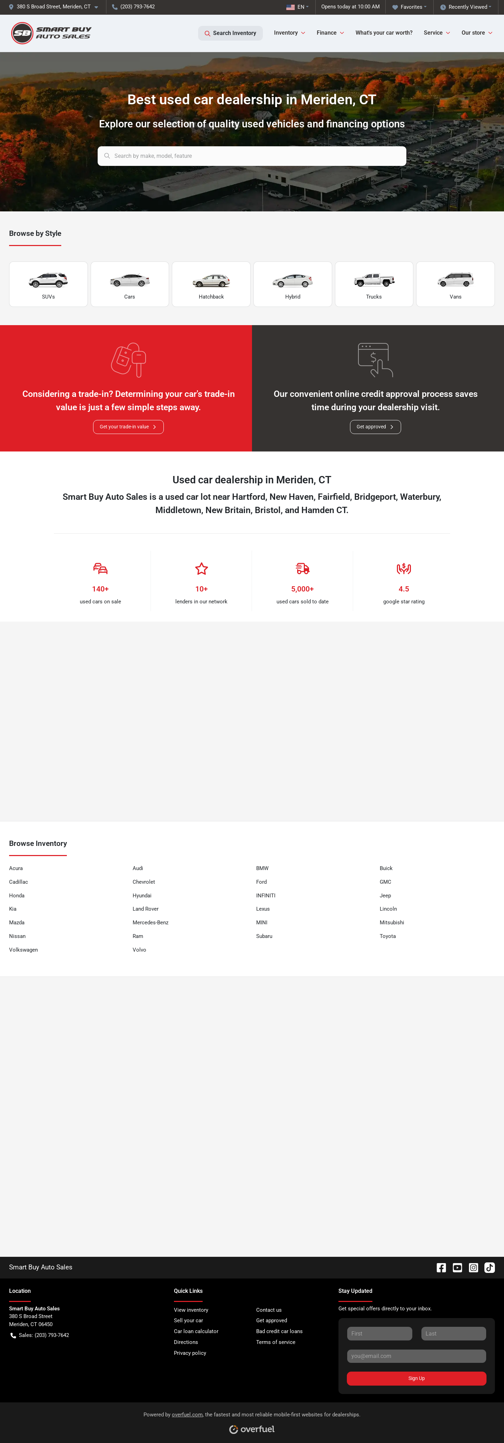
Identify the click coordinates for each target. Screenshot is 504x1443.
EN (295, 7)
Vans (456, 284)
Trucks (374, 284)
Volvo (139, 950)
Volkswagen (23, 950)
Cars (130, 284)
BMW (262, 868)
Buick (386, 868)
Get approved (375, 426)
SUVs (48, 284)
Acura (16, 868)
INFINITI (265, 895)
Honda (16, 895)
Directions (186, 1342)
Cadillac (18, 882)
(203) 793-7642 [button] (133, 6)
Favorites (407, 7)
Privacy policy (190, 1353)
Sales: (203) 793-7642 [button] (39, 1335)
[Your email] (416, 1356)
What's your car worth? (384, 32)
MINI (261, 922)
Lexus (263, 909)
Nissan (17, 936)
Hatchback (211, 284)
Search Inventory (230, 33)
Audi (138, 868)
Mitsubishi (392, 922)
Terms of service (275, 1342)
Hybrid (293, 284)
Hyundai (142, 895)
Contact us (269, 1310)
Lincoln (388, 909)
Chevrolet (144, 882)
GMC (385, 882)
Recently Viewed (463, 7)
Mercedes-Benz (150, 922)
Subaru (264, 936)
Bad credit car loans (279, 1331)
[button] (56, 7)
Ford (261, 882)
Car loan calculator (196, 1331)
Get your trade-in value (128, 426)
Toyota (388, 936)
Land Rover (146, 909)
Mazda (16, 922)
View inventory (191, 1310)
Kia (12, 909)
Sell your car (188, 1320)
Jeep (385, 895)
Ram (138, 936)
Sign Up (416, 1378)
